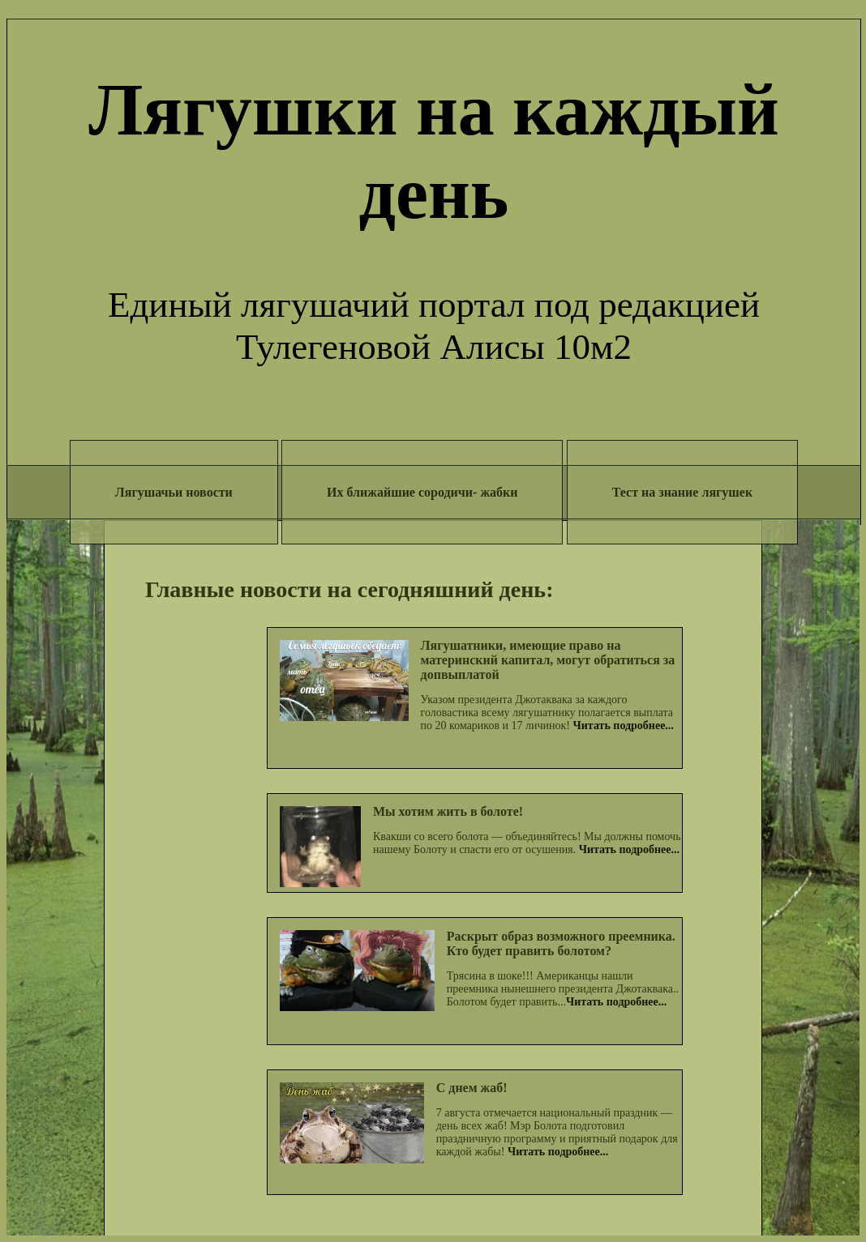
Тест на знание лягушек (682, 492)
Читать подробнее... (623, 725)
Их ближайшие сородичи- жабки (422, 492)
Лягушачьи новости (174, 492)
